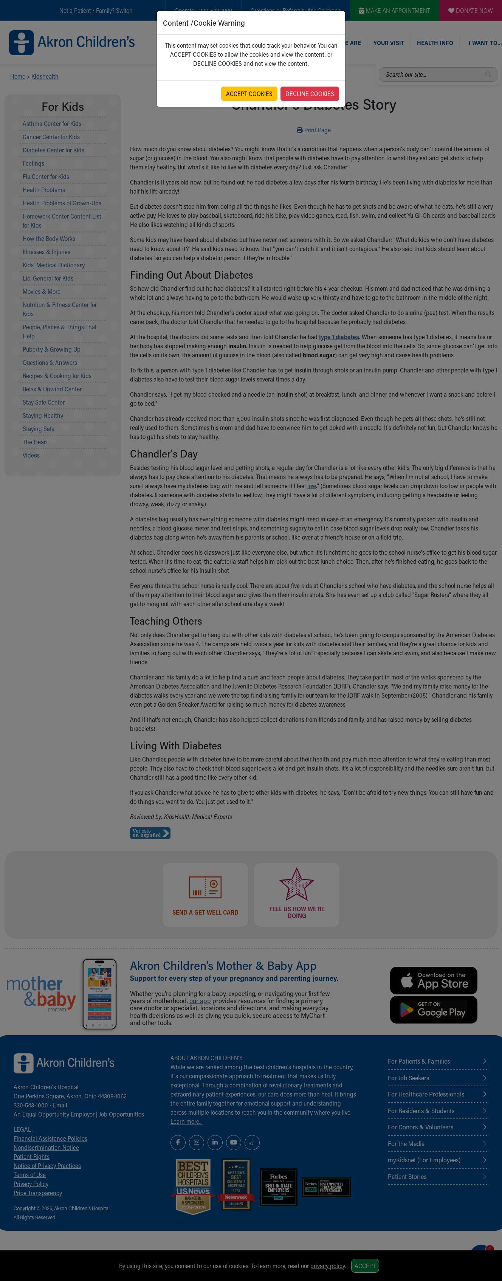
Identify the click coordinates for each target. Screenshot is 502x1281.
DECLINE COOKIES (309, 94)
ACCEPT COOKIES (249, 94)
